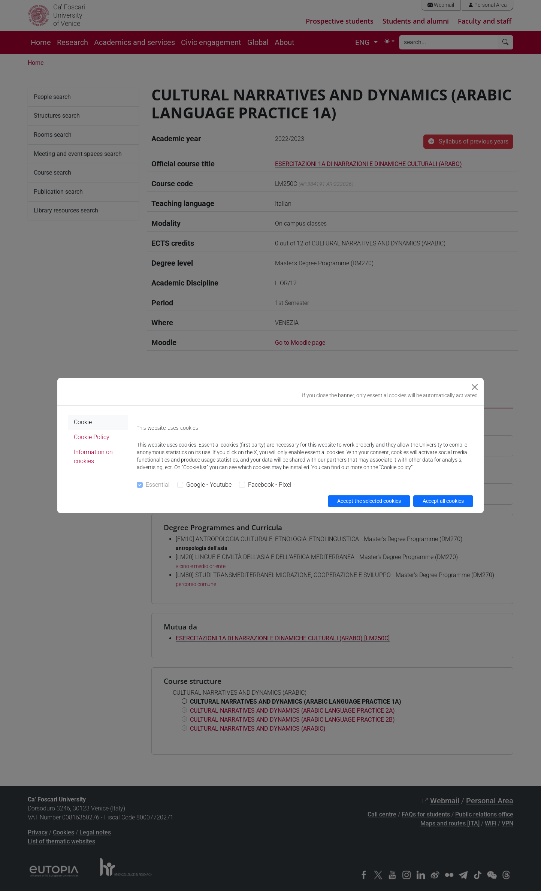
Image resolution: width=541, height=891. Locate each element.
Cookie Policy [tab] (91, 437)
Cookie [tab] (83, 422)
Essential (158, 484)
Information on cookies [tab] (93, 456)
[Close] (475, 387)
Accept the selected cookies (369, 501)
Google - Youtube (209, 484)
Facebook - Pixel (269, 484)
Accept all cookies (443, 501)
